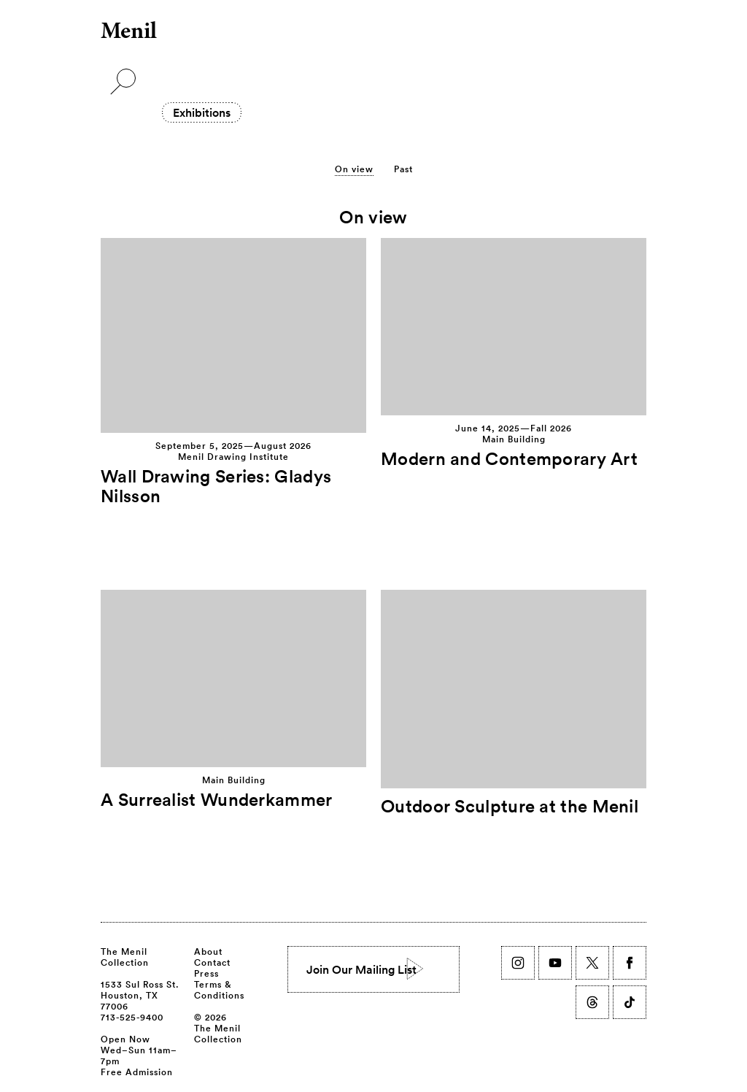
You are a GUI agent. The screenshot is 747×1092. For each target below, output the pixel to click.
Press (206, 973)
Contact (212, 962)
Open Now (125, 1038)
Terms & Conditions (219, 989)
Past (403, 168)
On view (354, 168)
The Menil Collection (125, 957)
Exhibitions (202, 112)
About (208, 951)
